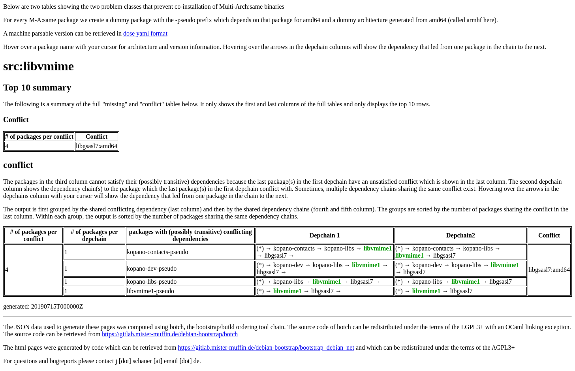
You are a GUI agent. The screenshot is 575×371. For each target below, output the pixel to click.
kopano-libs (339, 248)
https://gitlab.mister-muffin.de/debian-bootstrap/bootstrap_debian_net (266, 347)
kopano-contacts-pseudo (157, 252)
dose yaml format (145, 33)
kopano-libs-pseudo (152, 281)
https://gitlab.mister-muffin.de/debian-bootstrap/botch (170, 334)
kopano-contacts (294, 248)
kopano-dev (288, 265)
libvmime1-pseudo (150, 291)
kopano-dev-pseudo (152, 268)
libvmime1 (377, 248)
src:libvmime (38, 66)
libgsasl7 (275, 255)
